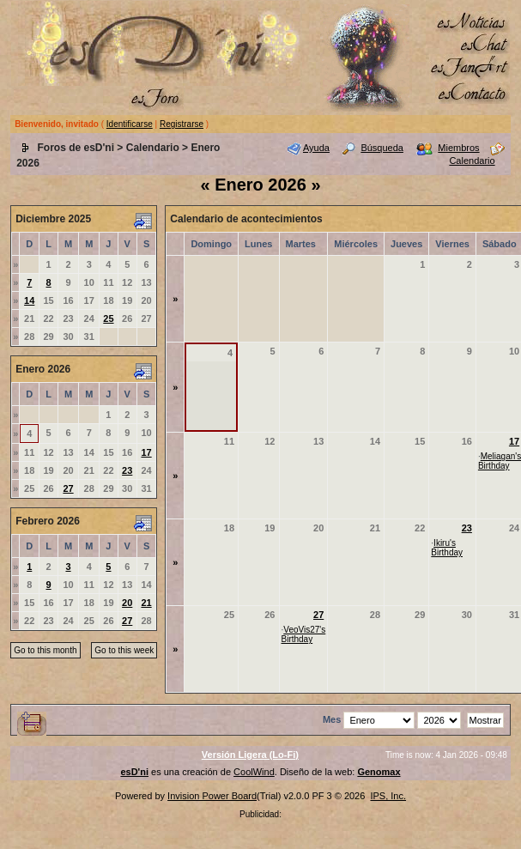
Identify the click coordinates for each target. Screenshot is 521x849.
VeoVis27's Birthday (304, 634)
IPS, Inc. (388, 796)
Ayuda (316, 148)
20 (127, 602)
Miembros (458, 148)
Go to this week (124, 650)
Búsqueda (381, 148)
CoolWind (254, 772)
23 (127, 470)
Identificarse (129, 124)
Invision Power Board (212, 796)
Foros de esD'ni (75, 148)
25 (108, 318)
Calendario (152, 148)
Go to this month (45, 650)
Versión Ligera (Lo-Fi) (250, 754)
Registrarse (181, 124)
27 (68, 488)
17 (146, 452)
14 (29, 300)
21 (146, 602)
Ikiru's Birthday (447, 547)
